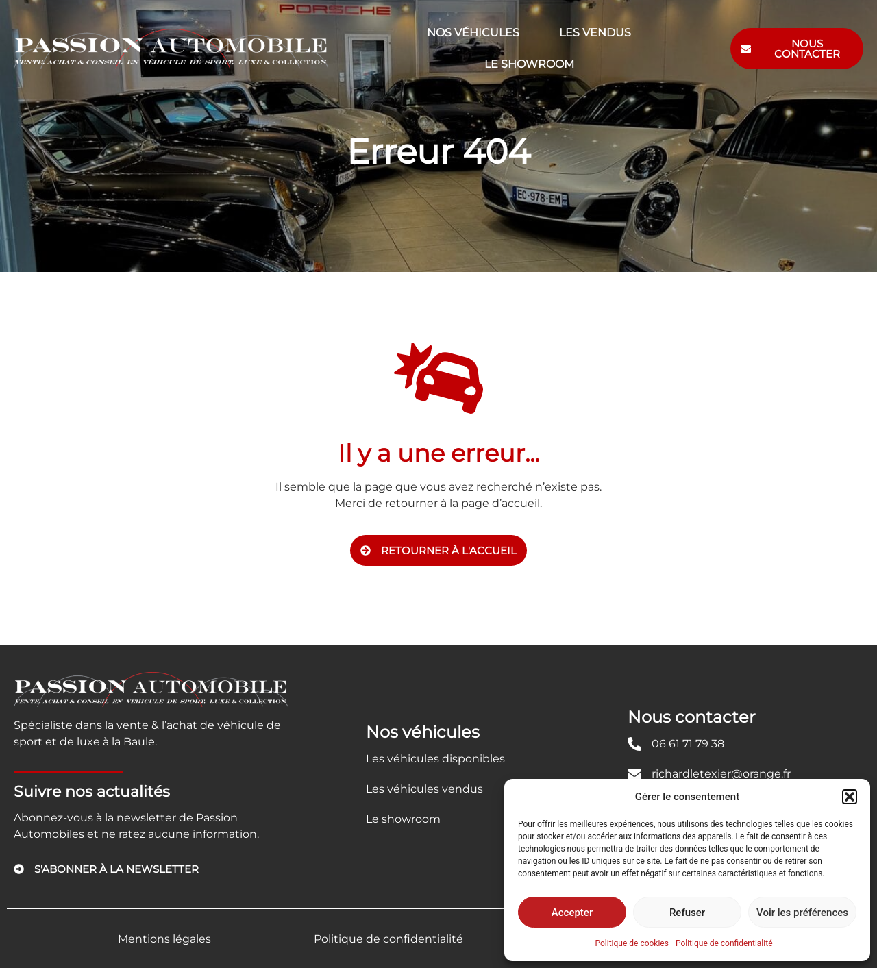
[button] (849, 797)
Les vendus (595, 32)
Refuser (687, 912)
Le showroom (529, 64)
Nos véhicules (473, 32)
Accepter (572, 912)
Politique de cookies (632, 943)
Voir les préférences (802, 912)
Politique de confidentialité (724, 943)
